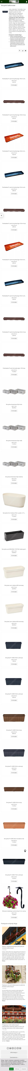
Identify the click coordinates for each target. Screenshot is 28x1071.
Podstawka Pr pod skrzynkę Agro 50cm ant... (14, 187)
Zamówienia (14, 1057)
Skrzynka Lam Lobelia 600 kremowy (14, 621)
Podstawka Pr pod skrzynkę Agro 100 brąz (14, 368)
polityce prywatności (5, 1065)
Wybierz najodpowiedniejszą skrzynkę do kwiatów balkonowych (17, 37)
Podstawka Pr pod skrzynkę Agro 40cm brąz (14, 115)
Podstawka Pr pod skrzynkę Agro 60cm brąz (14, 332)
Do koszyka (14, 85)
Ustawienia (23, 1069)
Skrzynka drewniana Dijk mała (14, 440)
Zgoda (11, 1069)
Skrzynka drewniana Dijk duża (14, 404)
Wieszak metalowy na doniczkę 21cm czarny (14, 911)
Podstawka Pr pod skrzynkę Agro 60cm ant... (14, 296)
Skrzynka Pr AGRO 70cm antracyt (14, 875)
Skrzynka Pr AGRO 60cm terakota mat (14, 838)
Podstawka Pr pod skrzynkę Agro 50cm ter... (14, 259)
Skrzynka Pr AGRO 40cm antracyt (14, 657)
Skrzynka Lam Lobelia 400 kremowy (14, 585)
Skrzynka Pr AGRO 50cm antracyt (14, 694)
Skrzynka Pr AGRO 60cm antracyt (14, 766)
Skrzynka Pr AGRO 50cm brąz (14, 730)
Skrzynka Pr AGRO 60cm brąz (14, 802)
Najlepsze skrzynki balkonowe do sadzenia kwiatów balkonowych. (17, 39)
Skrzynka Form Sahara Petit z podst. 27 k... (14, 513)
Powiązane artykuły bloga (9, 923)
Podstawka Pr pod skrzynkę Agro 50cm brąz (14, 223)
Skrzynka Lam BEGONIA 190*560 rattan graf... (14, 549)
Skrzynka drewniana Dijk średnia (14, 477)
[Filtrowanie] (19, 51)
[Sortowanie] (22, 51)
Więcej (3, 960)
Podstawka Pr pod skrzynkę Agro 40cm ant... (14, 78)
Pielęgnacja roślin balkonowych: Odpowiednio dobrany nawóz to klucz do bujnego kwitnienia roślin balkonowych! (17, 44)
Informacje (14, 1052)
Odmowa (17, 1069)
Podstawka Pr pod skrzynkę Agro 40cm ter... (14, 151)
